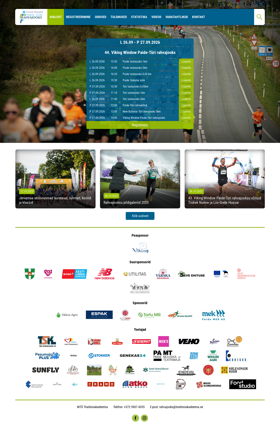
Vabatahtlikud (177, 17)
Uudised (100, 17)
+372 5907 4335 (134, 407)
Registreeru (140, 125)
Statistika (139, 17)
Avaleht (55, 17)
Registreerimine (78, 17)
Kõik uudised (140, 216)
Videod (156, 17)
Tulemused (119, 17)
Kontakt (198, 17)
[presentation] (7, 179)
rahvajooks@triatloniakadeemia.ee (181, 407)
